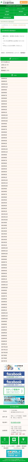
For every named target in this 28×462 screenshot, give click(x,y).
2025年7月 (4, 95)
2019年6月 (4, 299)
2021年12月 (4, 214)
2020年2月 (4, 276)
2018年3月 (4, 338)
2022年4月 (4, 202)
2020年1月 (4, 279)
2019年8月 (4, 293)
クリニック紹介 (21, 8)
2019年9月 (4, 290)
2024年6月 (4, 132)
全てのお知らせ (5, 62)
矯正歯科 (7, 14)
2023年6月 (4, 163)
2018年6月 (4, 330)
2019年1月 (4, 310)
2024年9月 (4, 123)
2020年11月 (4, 250)
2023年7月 (4, 160)
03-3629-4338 (16, 422)
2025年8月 (4, 92)
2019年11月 (4, 284)
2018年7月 (4, 327)
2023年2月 (4, 174)
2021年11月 (4, 217)
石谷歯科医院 (14, 460)
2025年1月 (4, 112)
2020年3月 (4, 273)
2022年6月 (4, 197)
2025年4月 (4, 104)
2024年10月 (4, 121)
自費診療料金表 (7, 17)
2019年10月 (4, 287)
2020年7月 (4, 262)
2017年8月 (4, 358)
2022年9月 (4, 188)
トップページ (4, 25)
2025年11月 (4, 87)
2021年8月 (4, 225)
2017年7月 (4, 361)
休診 (2, 67)
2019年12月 (4, 282)
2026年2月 (4, 81)
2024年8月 (4, 126)
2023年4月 (4, 169)
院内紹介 (15, 25)
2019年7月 (4, 296)
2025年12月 (4, 84)
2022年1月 (4, 211)
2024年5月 (4, 135)
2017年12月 (4, 347)
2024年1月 (4, 146)
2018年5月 (4, 332)
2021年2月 (4, 242)
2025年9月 (4, 89)
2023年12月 (4, 149)
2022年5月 (4, 200)
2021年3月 (4, 239)
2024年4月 (4, 137)
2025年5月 (4, 101)
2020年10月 (4, 253)
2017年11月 (4, 349)
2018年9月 (4, 321)
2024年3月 (4, 140)
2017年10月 (4, 352)
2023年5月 (4, 166)
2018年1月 (4, 344)
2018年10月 (4, 318)
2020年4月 (4, 270)
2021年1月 (4, 245)
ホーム (7, 8)
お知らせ (3, 64)
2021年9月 (4, 222)
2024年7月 (4, 129)
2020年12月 (4, 248)
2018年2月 (4, 341)
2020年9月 (4, 256)
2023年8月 (4, 157)
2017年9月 (4, 355)
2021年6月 (4, 231)
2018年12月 (4, 313)
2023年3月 (4, 171)
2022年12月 (4, 180)
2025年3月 (4, 106)
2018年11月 (4, 315)
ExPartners (12, 459)
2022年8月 (4, 191)
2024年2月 (4, 143)
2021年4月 (4, 236)
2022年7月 (4, 194)
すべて (10, 25)
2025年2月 (4, 109)
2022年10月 (4, 185)
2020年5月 (4, 267)
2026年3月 (4, 78)
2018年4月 (4, 335)
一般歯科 (7, 11)
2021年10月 (4, 219)
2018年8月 (4, 324)
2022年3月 (4, 205)
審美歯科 (21, 11)
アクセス (24, 2)
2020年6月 (4, 265)
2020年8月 (4, 259)
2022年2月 (4, 208)
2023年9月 (4, 154)
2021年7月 (4, 228)
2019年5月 (4, 301)
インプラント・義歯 (21, 14)
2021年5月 (4, 234)
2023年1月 (4, 177)
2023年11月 (4, 152)
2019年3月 (4, 304)
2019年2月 (4, 307)
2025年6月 (4, 98)
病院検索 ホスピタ (19, 459)
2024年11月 (4, 118)
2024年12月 (4, 115)
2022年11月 (4, 183)
